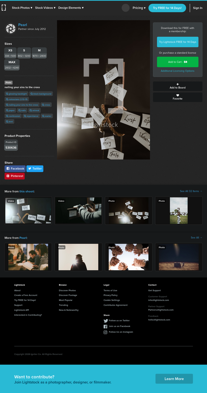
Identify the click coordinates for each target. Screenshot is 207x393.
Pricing (139, 8)
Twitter (35, 168)
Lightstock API (21, 309)
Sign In (197, 8)
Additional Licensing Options (177, 71)
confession (13, 116)
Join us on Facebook (119, 325)
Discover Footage (68, 294)
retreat (34, 110)
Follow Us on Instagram (121, 331)
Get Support (154, 290)
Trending (63, 304)
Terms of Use (110, 290)
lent (9, 121)
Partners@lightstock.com (161, 309)
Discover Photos (67, 290)
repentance (31, 116)
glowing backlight (16, 93)
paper (10, 110)
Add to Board (178, 86)
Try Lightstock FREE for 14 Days (177, 42)
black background (41, 93)
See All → (196, 237)
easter (46, 116)
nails (22, 110)
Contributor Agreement (116, 304)
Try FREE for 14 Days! (167, 8)
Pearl (22, 25)
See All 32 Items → (191, 191)
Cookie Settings (112, 299)
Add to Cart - (177, 62)
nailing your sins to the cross (22, 104)
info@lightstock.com (158, 299)
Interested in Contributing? (28, 314)
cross (46, 104)
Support (18, 304)
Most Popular (65, 299)
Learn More (174, 378)
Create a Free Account (25, 294)
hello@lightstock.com (159, 319)
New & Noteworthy (69, 309)
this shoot (26, 191)
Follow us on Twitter (119, 320)
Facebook (15, 168)
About (17, 290)
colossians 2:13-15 (16, 99)
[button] (22, 8)
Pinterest (14, 176)
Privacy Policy (110, 294)
